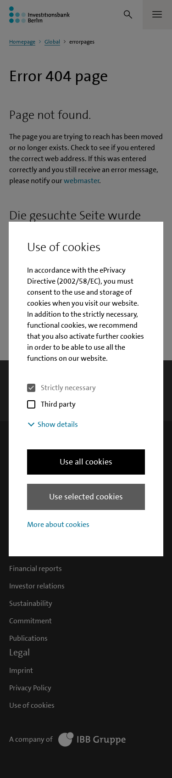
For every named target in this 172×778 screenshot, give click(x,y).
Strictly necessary (68, 387)
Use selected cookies (86, 496)
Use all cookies (86, 461)
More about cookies (58, 524)
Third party (58, 404)
